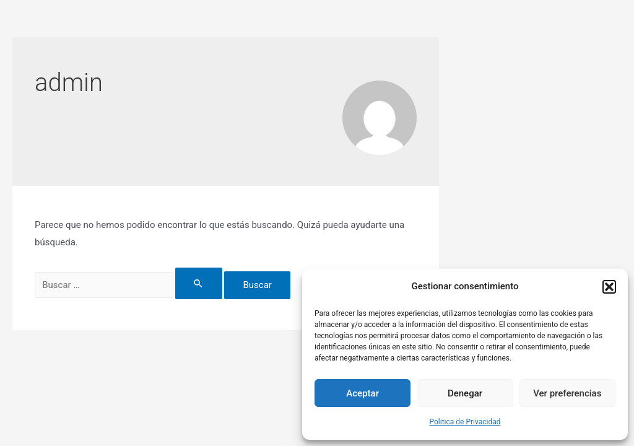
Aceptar (362, 393)
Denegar (465, 393)
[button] (609, 287)
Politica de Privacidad (465, 422)
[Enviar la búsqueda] (198, 283)
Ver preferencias (567, 393)
